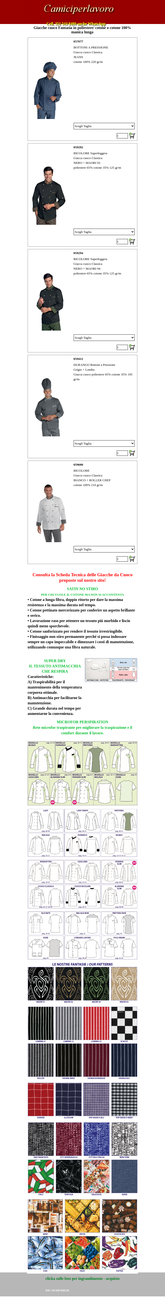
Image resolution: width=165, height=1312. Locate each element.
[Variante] (104, 126)
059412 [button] (78, 359)
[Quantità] (122, 135)
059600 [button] (78, 464)
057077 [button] (78, 41)
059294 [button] (78, 253)
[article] (83, 89)
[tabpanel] (83, 575)
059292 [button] (78, 147)
